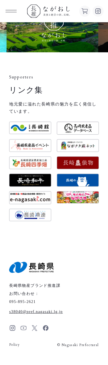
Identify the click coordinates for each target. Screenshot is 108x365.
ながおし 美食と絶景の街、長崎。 (48, 11)
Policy (14, 344)
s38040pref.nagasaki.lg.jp (36, 312)
